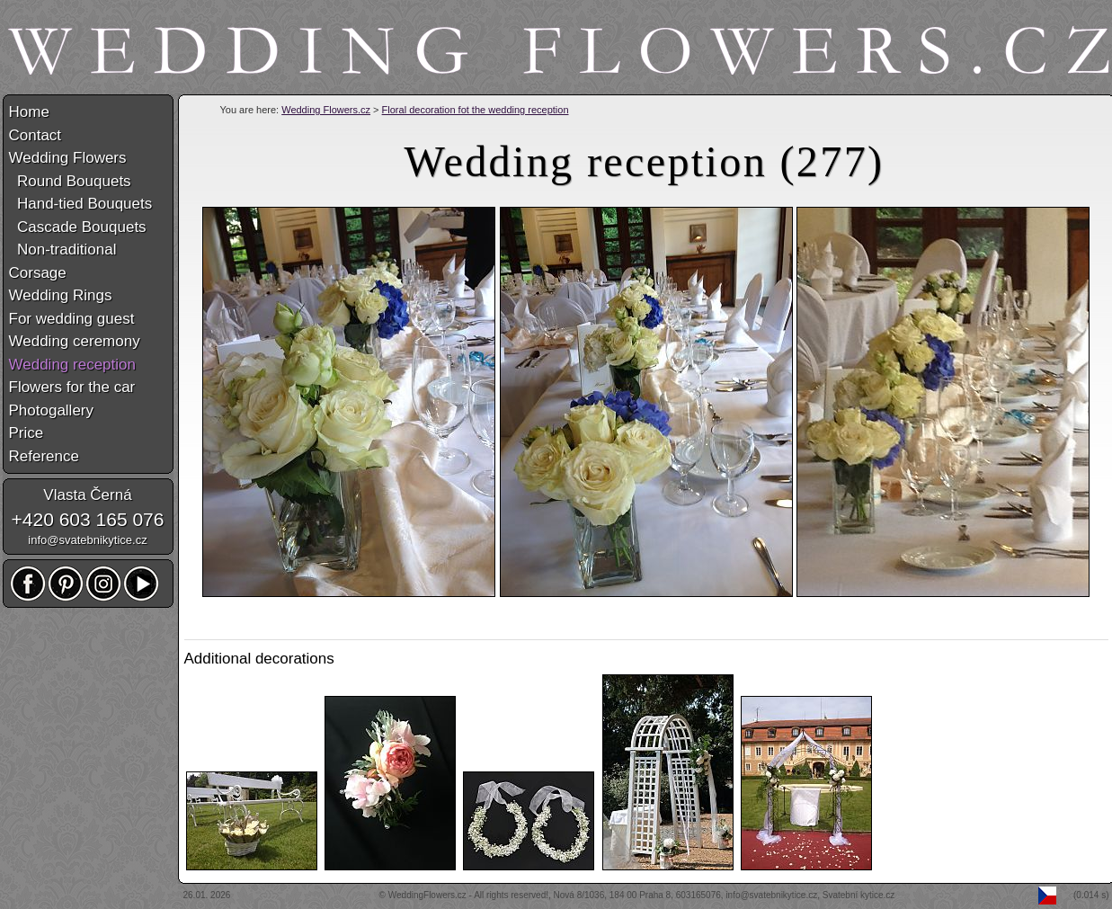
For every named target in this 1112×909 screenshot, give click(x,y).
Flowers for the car (72, 387)
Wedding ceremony (74, 341)
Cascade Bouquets (78, 227)
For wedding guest (72, 318)
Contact (35, 135)
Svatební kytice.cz (859, 895)
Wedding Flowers (68, 157)
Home (29, 111)
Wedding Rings (60, 295)
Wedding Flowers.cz (325, 109)
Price (26, 432)
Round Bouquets (70, 181)
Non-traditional (63, 249)
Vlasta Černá (87, 495)
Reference (44, 456)
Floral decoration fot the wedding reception (475, 109)
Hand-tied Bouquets (81, 203)
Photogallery (51, 410)
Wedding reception (72, 364)
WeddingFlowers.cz (427, 895)
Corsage (38, 272)
